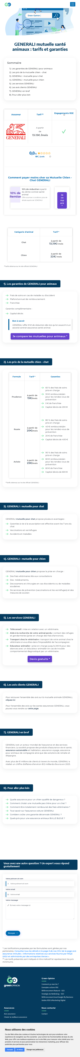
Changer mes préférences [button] (35, 1049)
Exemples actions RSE (50, 987)
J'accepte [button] (10, 1049)
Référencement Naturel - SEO (53, 991)
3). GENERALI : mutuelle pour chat (26, 76)
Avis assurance (9, 1014)
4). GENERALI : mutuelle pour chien (26, 80)
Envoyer (13, 933)
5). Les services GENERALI (21, 84)
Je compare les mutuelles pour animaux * (40, 336)
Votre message (12, 900)
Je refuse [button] (20, 1049)
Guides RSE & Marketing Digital (53, 1000)
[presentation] (21, 925)
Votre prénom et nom (14, 879)
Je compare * (62, 200)
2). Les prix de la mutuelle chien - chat (28, 72)
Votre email (10, 889)
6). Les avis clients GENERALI (23, 87)
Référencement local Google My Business (57, 997)
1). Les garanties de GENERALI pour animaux (30, 69)
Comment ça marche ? (50, 984)
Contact (45, 1014)
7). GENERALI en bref (19, 91)
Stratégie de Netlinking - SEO (53, 994)
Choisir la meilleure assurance (15, 1017)
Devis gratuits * (40, 659)
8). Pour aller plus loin (19, 95)
